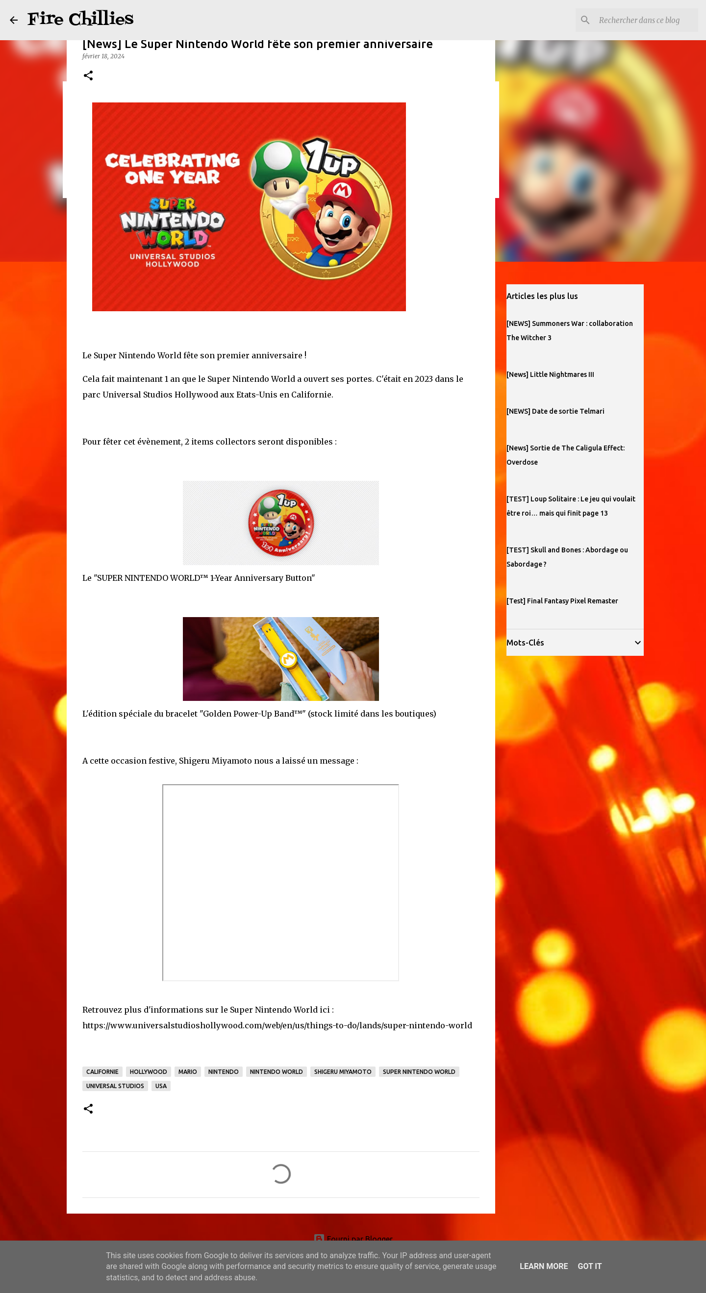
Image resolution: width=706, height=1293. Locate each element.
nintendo (223, 1072)
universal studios (115, 1086)
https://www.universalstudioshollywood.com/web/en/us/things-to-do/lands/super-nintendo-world (277, 1025)
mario (187, 1072)
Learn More (544, 1266)
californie (102, 1072)
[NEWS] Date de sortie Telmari (555, 411)
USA (161, 1086)
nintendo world (276, 1072)
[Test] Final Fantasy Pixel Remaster (562, 601)
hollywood (148, 1072)
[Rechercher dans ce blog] (646, 20)
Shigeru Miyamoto (343, 1072)
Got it (590, 1266)
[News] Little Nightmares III (550, 374)
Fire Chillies (80, 20)
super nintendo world (419, 1072)
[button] (88, 76)
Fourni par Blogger (353, 1239)
